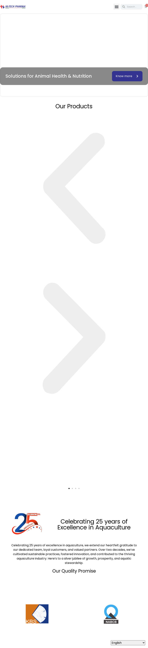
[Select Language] (128, 642)
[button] (116, 7)
